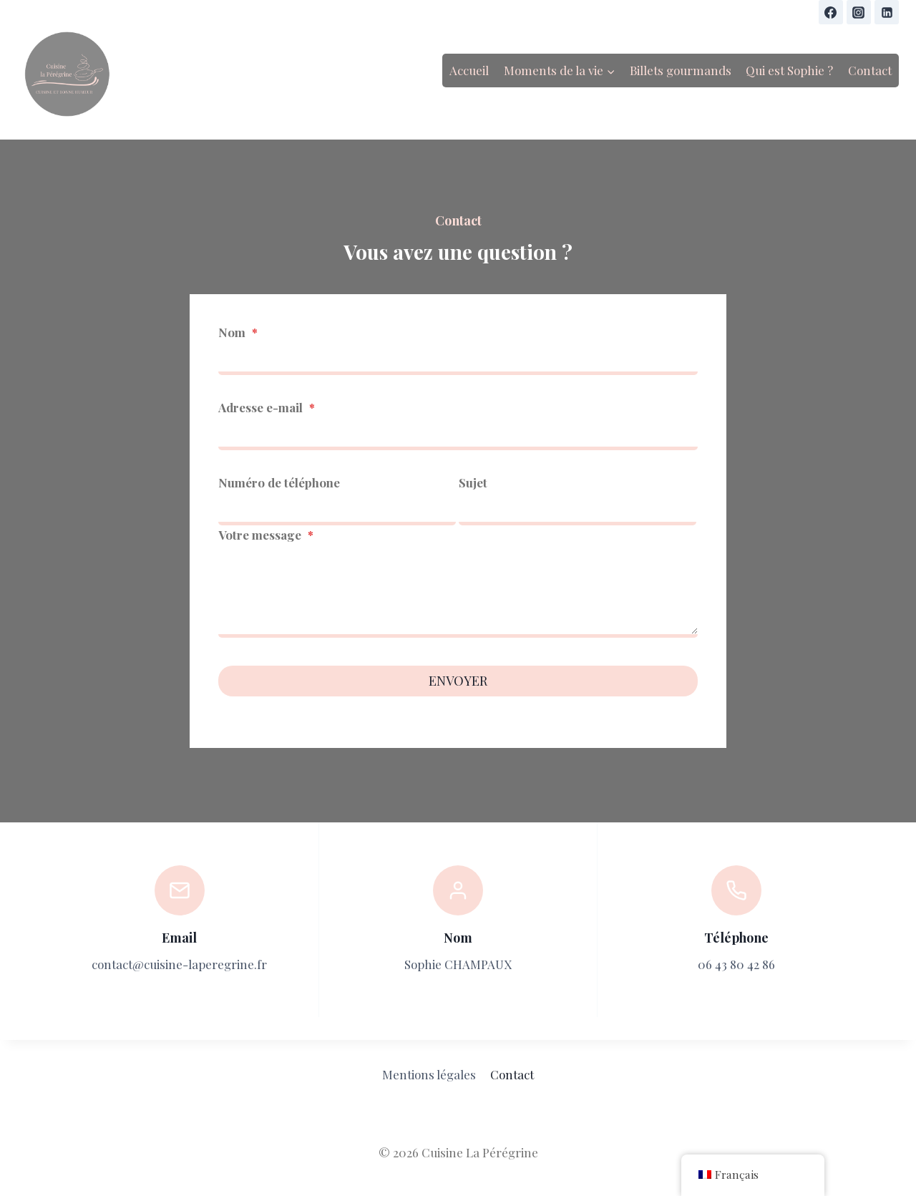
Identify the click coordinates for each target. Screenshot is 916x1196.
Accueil (469, 70)
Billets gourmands (680, 70)
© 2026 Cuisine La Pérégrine (458, 1152)
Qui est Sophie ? (789, 70)
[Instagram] (859, 12)
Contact (870, 70)
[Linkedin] (886, 12)
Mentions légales (429, 1074)
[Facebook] (831, 12)
